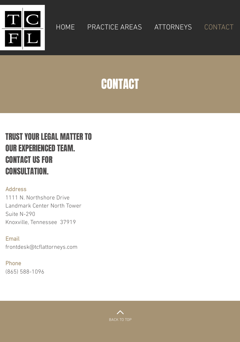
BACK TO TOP (120, 319)
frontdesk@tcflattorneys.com (41, 247)
